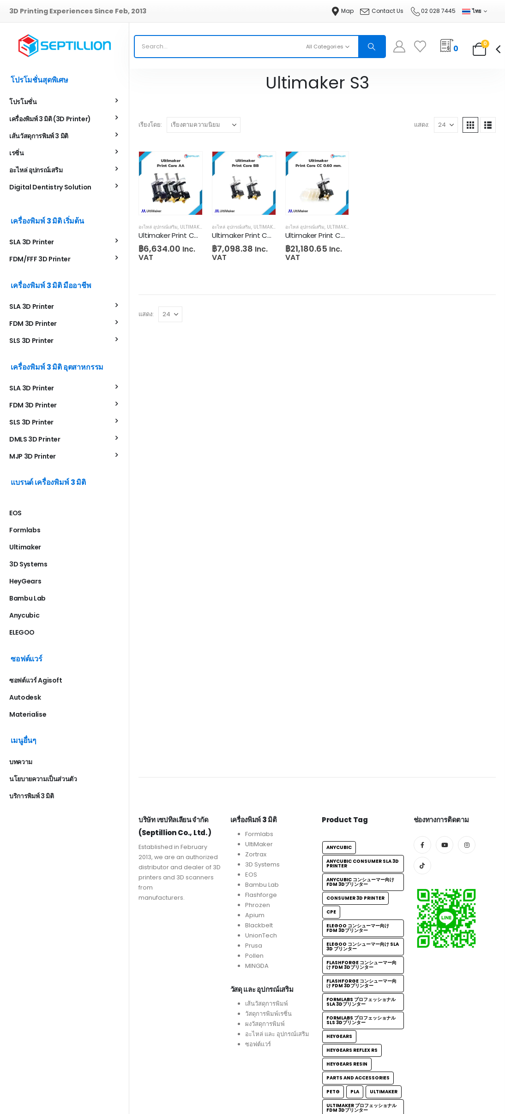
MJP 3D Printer (32, 457)
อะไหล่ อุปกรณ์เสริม (158, 227)
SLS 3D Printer (31, 341)
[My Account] (399, 47)
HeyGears (25, 582)
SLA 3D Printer (31, 243)
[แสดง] (446, 125)
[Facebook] (422, 905)
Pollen (254, 1015)
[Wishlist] (420, 47)
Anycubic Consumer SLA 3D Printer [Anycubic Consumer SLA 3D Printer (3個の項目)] (362, 923)
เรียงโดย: (150, 124)
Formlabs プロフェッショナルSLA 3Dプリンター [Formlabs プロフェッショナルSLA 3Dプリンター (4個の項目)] (361, 1061)
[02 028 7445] (433, 11)
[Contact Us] (381, 11)
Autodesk (25, 698)
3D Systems (28, 565)
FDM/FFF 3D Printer (40, 260)
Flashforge (261, 954)
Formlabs (24, 531)
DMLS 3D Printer (34, 440)
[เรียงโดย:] (203, 125)
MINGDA (257, 1025)
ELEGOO (22, 633)
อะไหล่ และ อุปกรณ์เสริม (277, 1094)
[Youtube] (444, 905)
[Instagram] (466, 905)
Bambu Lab (27, 599)
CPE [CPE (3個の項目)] (331, 971)
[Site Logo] (64, 45)
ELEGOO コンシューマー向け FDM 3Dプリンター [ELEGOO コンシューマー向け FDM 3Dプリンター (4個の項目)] (357, 988)
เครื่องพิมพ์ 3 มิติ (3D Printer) (50, 119)
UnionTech (261, 995)
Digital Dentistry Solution (50, 188)
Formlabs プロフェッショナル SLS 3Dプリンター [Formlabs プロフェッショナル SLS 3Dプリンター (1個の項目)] (361, 1080)
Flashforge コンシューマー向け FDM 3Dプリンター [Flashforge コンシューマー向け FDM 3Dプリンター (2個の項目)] (361, 1025)
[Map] (343, 11)
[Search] (371, 46)
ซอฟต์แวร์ (258, 1104)
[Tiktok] (422, 925)
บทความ (20, 762)
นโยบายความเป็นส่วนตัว (43, 779)
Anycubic (24, 616)
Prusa (253, 1005)
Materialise (27, 715)
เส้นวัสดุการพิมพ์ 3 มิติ (38, 136)
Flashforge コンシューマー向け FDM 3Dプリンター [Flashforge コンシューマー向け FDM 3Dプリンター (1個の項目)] (361, 1043)
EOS (15, 514)
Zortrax (255, 914)
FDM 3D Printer (33, 324)
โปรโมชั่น (23, 102)
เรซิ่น (16, 154)
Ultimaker (25, 548)
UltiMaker (259, 904)
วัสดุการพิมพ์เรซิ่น (268, 1073)
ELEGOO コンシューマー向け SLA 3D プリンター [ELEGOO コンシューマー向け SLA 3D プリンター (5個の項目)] (362, 1006)
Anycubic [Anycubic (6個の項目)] (339, 907)
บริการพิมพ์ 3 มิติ (31, 797)
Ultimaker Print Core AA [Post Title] (177, 235)
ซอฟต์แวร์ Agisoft (35, 681)
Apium (255, 975)
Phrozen (257, 965)
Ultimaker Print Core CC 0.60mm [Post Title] (339, 235)
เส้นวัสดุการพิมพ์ (266, 1063)
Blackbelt (259, 985)
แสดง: (421, 124)
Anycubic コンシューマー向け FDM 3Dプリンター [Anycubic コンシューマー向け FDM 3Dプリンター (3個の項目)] (360, 942)
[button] (470, 125)
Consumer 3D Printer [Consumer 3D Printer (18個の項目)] (355, 958)
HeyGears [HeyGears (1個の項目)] (339, 1096)
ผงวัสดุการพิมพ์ (265, 1083)
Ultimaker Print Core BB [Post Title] (250, 235)
